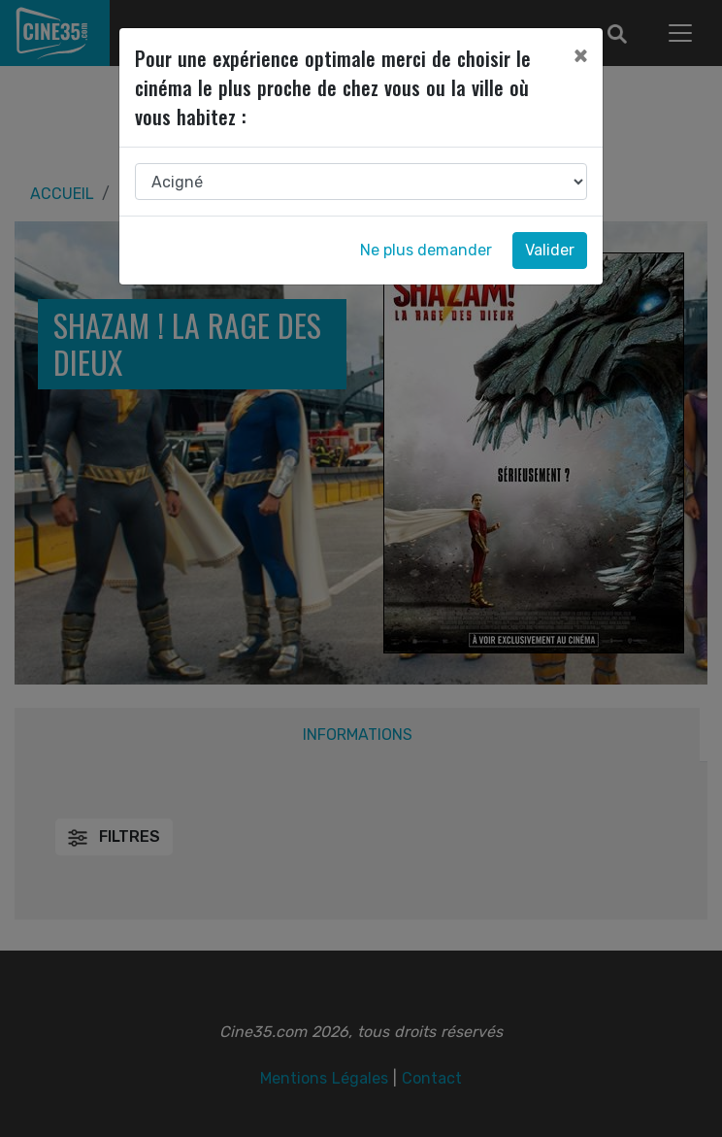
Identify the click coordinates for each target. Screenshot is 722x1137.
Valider (549, 250)
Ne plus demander (426, 250)
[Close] (580, 55)
